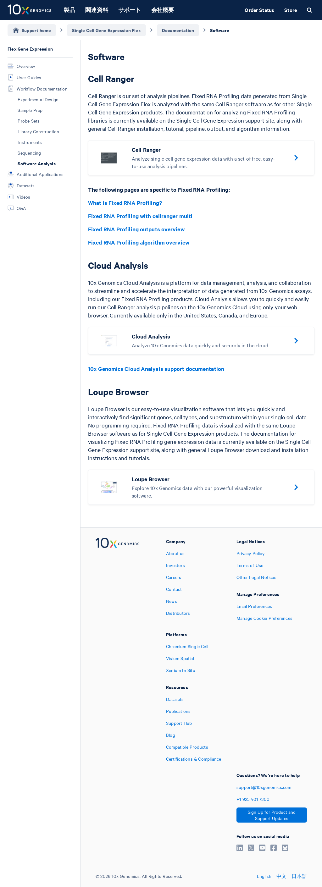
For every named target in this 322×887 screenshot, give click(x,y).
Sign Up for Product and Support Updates (272, 815)
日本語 (299, 876)
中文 (281, 876)
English (264, 876)
